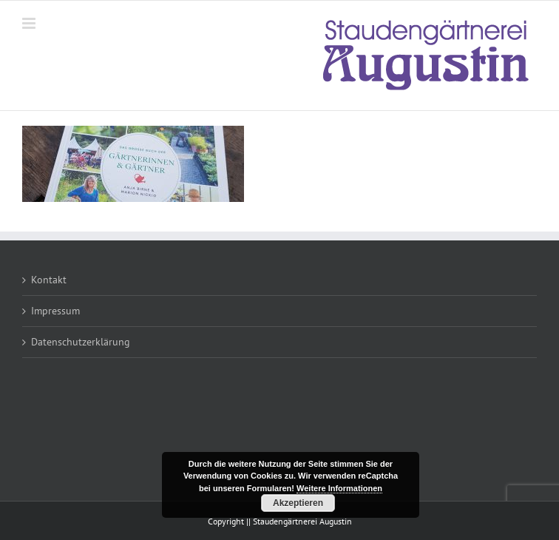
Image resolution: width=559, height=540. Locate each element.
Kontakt (49, 279)
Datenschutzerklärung (80, 341)
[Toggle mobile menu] (30, 23)
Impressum (55, 310)
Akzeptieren (298, 503)
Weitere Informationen (339, 488)
